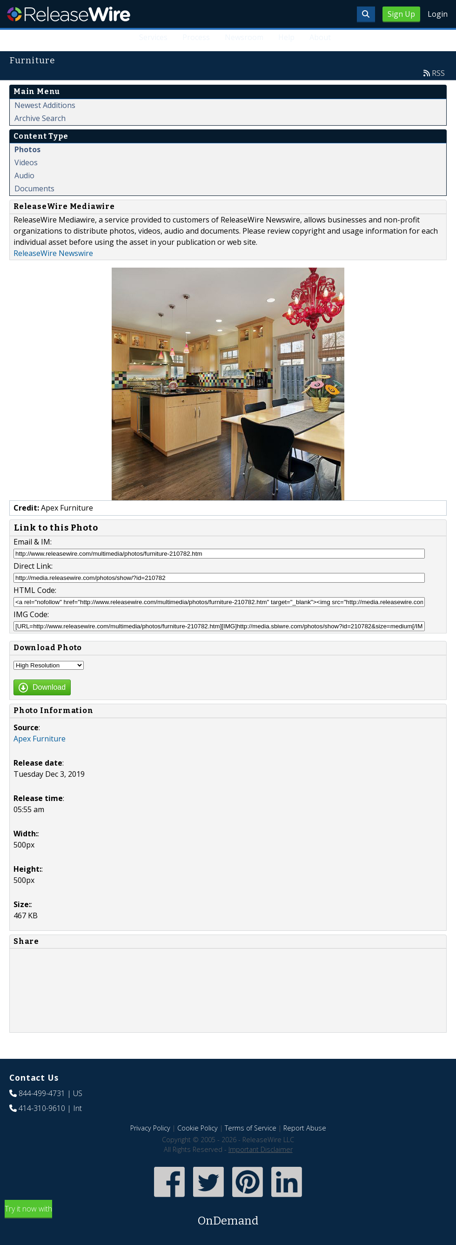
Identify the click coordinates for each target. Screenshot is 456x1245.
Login (438, 14)
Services (154, 37)
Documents (34, 188)
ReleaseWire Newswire (53, 253)
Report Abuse (304, 1128)
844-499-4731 (42, 1093)
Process (196, 37)
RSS (438, 73)
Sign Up (401, 14)
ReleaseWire (69, 14)
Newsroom (244, 37)
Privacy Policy (150, 1128)
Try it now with (228, 1216)
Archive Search (40, 118)
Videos (26, 162)
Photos (27, 149)
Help (286, 37)
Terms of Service (250, 1128)
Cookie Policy (197, 1128)
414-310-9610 (42, 1108)
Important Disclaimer (260, 1149)
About (320, 37)
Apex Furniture (39, 739)
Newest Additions (44, 105)
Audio (24, 175)
